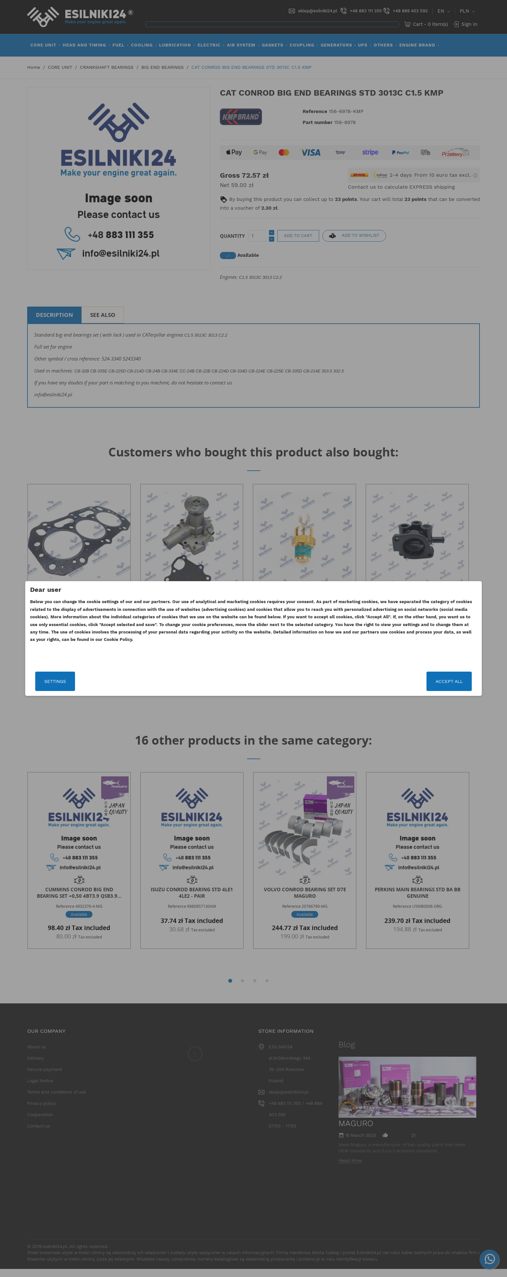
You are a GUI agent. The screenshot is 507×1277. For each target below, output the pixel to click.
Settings (125, 681)
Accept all (378, 681)
